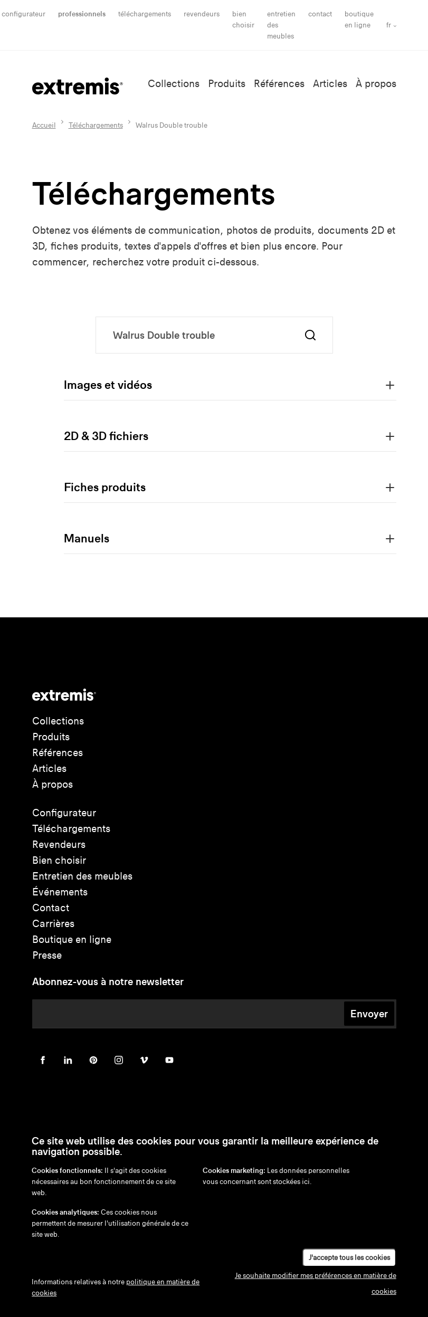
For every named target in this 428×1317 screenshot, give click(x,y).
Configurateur (23, 13)
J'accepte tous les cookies (349, 1257)
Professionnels (82, 13)
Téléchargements (144, 13)
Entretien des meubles (82, 876)
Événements (60, 892)
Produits (226, 84)
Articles (330, 84)
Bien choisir (59, 860)
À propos (376, 84)
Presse (47, 955)
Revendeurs (202, 13)
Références (279, 84)
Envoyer (369, 1013)
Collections (173, 84)
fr (388, 25)
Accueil (44, 125)
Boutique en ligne (71, 939)
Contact (320, 13)
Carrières (53, 924)
